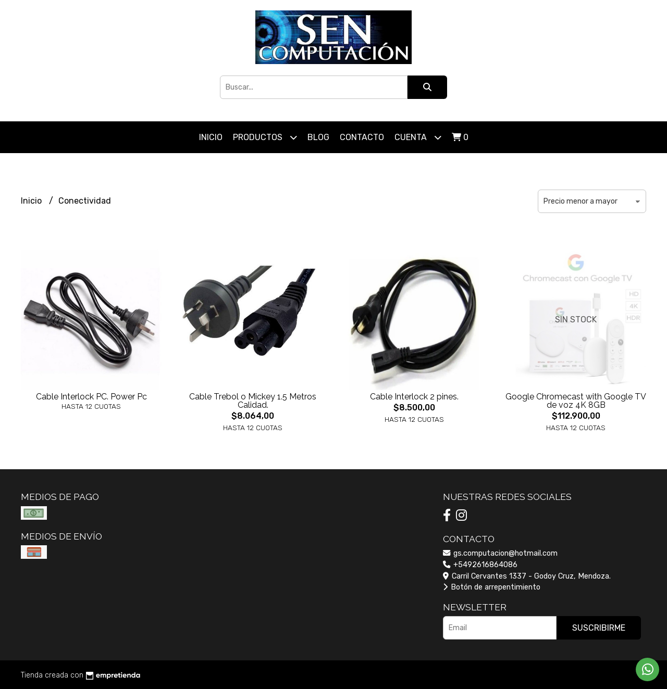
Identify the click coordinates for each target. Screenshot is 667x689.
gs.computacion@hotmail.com (500, 553)
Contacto (362, 137)
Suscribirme (598, 628)
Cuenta (417, 137)
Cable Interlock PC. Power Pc (91, 397)
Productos (265, 137)
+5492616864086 (480, 564)
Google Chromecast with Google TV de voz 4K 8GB (575, 401)
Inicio (211, 137)
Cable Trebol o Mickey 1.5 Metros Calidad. (252, 401)
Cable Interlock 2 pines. (414, 397)
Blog (318, 137)
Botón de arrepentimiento (491, 587)
